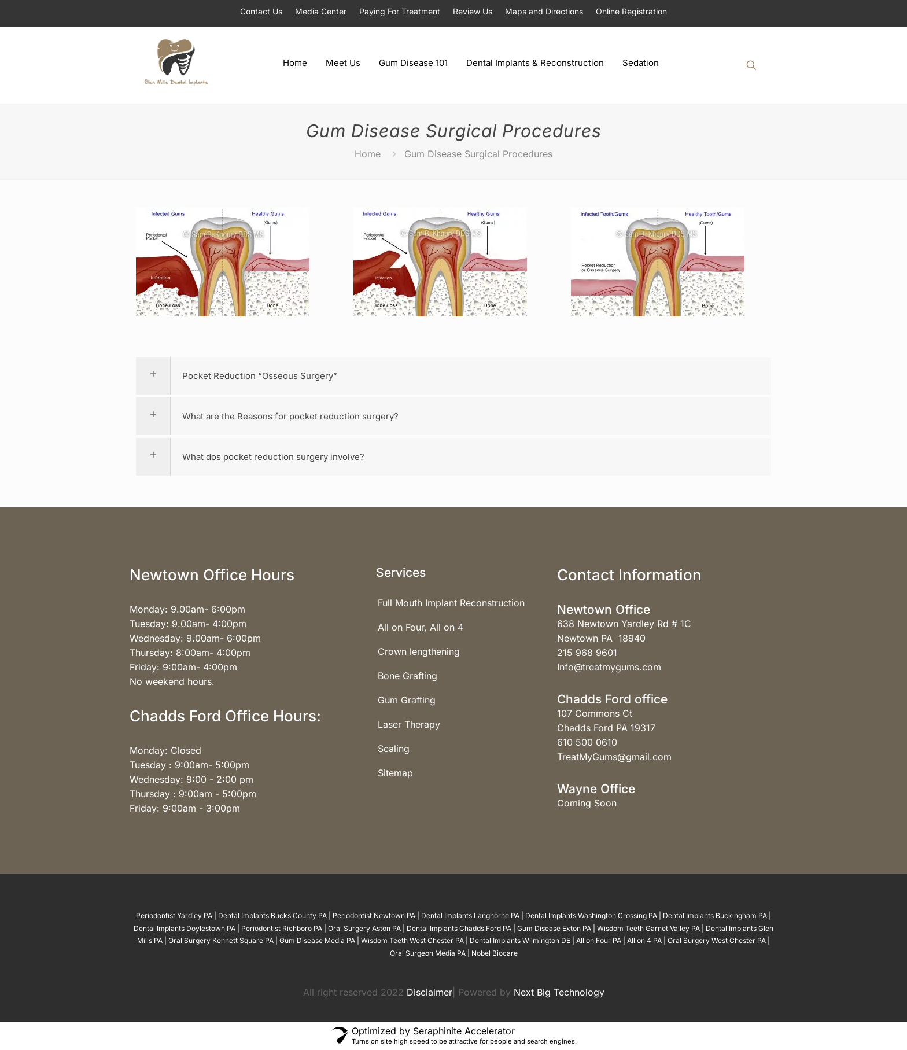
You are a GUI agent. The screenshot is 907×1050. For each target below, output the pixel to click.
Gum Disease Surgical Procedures (478, 154)
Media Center (320, 11)
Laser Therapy (409, 724)
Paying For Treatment (399, 11)
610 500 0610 (587, 742)
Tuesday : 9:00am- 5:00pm (189, 765)
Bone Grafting (407, 675)
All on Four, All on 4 (420, 627)
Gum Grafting (407, 700)
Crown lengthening (419, 651)
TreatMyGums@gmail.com (614, 756)
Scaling (394, 748)
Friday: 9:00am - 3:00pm (185, 808)
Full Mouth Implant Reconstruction (451, 603)
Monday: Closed (165, 750)
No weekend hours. (172, 681)
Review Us (472, 11)
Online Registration (631, 11)
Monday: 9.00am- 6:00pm (187, 609)
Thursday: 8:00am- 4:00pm (190, 652)
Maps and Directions (544, 11)
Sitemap (395, 773)
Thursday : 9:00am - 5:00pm (193, 794)
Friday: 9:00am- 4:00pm (183, 667)
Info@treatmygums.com (609, 667)
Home (368, 154)
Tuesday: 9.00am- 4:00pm (188, 623)
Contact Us (261, 11)
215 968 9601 (587, 652)
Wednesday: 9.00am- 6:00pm (195, 638)
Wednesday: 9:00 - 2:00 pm (191, 779)
